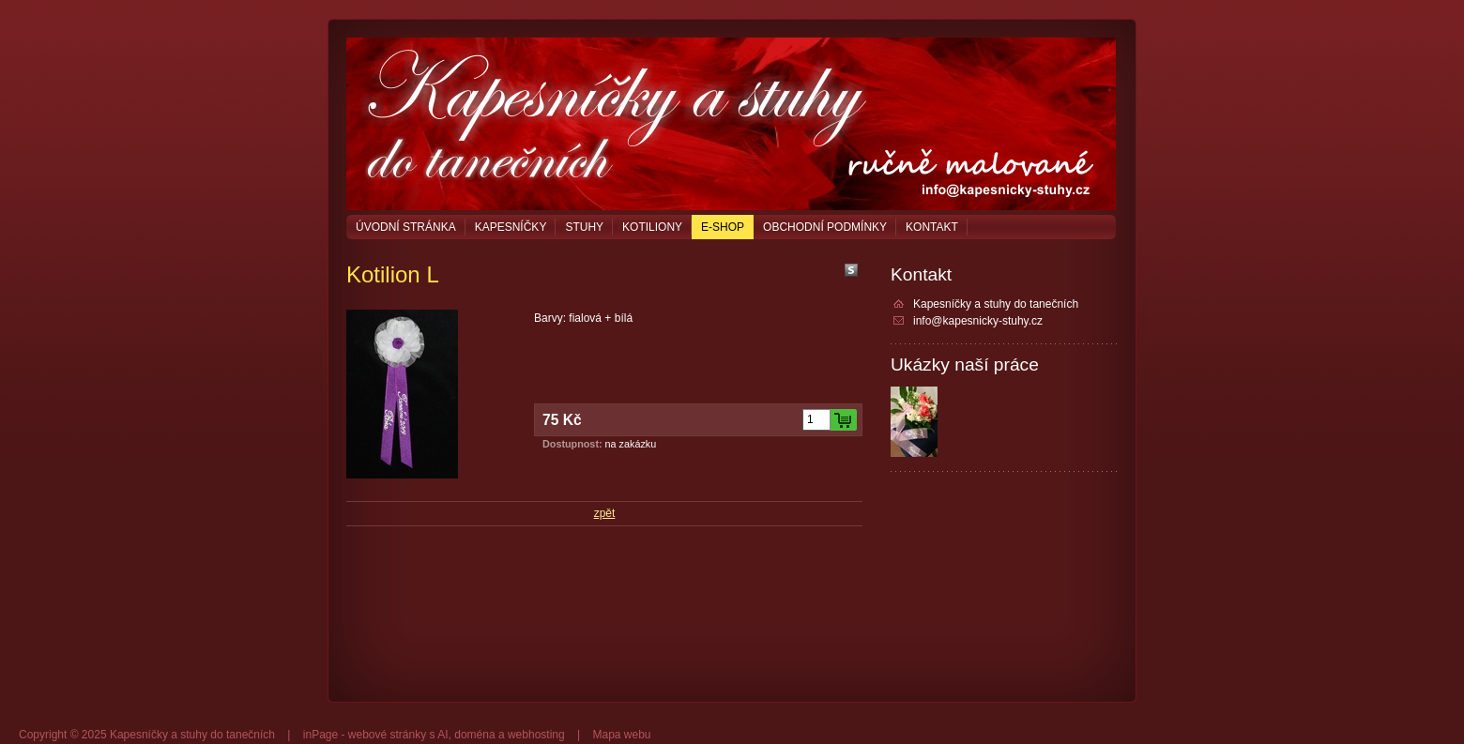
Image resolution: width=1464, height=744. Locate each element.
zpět (605, 513)
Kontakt (932, 227)
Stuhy (584, 227)
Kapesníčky (511, 227)
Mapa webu (621, 734)
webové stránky (387, 734)
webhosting (536, 734)
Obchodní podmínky (825, 227)
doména (474, 734)
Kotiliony (652, 227)
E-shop (722, 227)
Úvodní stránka (406, 227)
